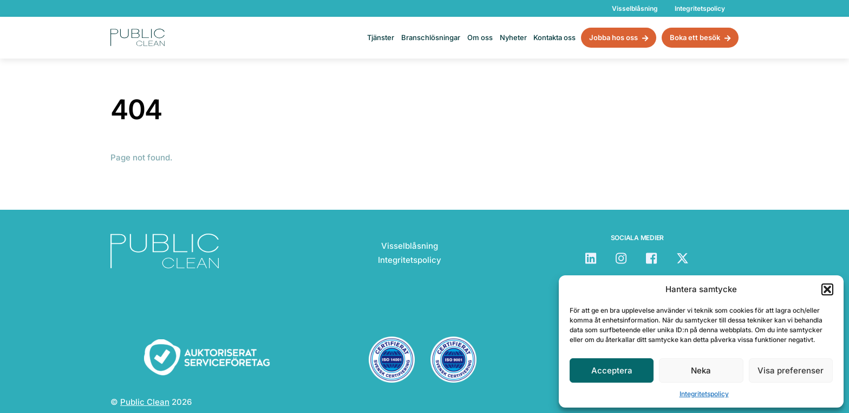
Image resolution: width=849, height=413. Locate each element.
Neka (701, 370)
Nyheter (513, 37)
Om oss (480, 37)
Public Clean (144, 402)
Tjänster (380, 37)
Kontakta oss (554, 37)
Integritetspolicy (704, 394)
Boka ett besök (700, 38)
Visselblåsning (635, 8)
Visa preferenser (790, 370)
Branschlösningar (430, 37)
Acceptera (611, 370)
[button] (827, 289)
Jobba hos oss (618, 38)
